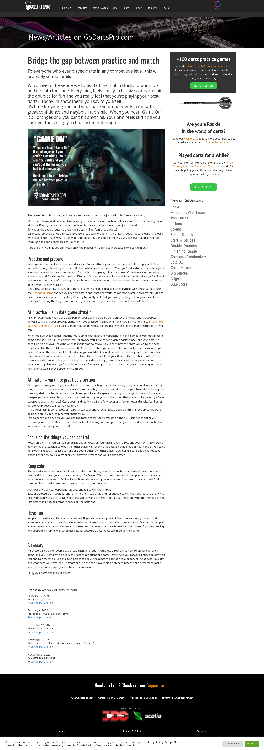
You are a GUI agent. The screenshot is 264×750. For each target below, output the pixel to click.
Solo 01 (176, 262)
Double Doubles (183, 245)
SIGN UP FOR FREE (203, 85)
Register (152, 8)
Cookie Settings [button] (232, 743)
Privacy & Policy (132, 731)
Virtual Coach (100, 8)
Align (174, 278)
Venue (138, 8)
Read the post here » (40, 602)
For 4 (174, 207)
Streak (175, 229)
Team (126, 8)
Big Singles (179, 273)
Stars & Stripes (182, 240)
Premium (82, 8)
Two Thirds (179, 218)
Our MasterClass (204, 166)
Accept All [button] (252, 743)
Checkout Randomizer (188, 256)
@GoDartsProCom (82, 697)
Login (165, 8)
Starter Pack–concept (218, 142)
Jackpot (176, 223)
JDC (115, 8)
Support (201, 731)
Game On (65, 8)
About (62, 731)
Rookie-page (191, 138)
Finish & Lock (181, 234)
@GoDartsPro (112, 697)
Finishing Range (183, 251)
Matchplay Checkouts (187, 212)
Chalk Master (181, 267)
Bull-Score (178, 284)
